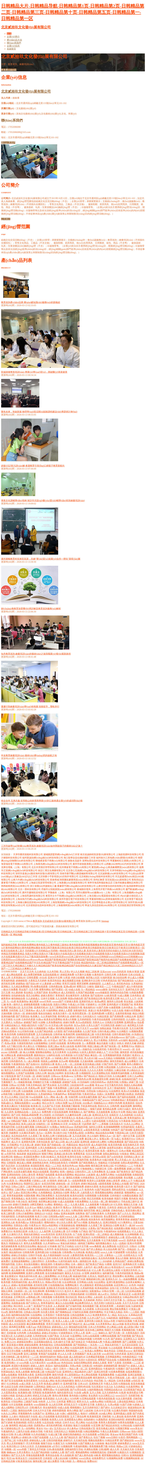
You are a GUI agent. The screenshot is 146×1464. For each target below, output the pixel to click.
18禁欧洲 (93, 1413)
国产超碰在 (116, 1339)
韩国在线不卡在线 (28, 1416)
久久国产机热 (89, 1031)
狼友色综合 (109, 1351)
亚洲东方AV (112, 1279)
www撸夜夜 (95, 1246)
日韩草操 (57, 1034)
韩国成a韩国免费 (29, 1115)
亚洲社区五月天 (100, 1115)
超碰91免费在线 (135, 1261)
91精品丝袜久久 (12, 1025)
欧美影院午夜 (75, 1007)
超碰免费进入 (124, 1443)
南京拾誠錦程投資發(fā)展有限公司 (97, 854)
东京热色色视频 (106, 1258)
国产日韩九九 (33, 1303)
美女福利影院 (50, 1407)
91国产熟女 (53, 1336)
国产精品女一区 (15, 1279)
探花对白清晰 (52, 1360)
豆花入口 (36, 1112)
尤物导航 (137, 1398)
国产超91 (105, 1407)
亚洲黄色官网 (28, 1142)
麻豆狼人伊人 (91, 1139)
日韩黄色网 (28, 1252)
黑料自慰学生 (118, 1189)
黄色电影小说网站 (78, 1395)
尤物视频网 (61, 1309)
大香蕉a (92, 1228)
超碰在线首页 (76, 1130)
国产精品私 (10, 1339)
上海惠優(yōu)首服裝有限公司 (72, 882)
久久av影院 (53, 1159)
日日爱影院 (91, 1294)
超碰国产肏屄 (30, 1022)
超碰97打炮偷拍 (21, 1204)
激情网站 (137, 1106)
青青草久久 (42, 1049)
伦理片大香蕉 (34, 1422)
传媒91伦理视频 (132, 1010)
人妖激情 (90, 1174)
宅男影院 (36, 1392)
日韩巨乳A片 (21, 1407)
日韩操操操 (24, 1389)
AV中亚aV (53, 1040)
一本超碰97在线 (122, 1306)
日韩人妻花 (19, 1348)
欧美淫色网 (10, 1034)
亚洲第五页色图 (78, 1318)
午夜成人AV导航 (76, 1004)
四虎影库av (39, 1425)
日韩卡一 (63, 1368)
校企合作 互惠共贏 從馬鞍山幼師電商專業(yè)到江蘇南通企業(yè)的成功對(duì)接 (42, 800)
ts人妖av (139, 980)
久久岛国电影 (126, 1115)
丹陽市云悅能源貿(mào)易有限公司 (58, 889)
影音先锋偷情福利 (54, 1273)
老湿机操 (30, 1270)
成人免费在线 (109, 1246)
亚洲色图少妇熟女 (125, 1094)
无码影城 (11, 1333)
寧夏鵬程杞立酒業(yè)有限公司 (125, 860)
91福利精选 (112, 1318)
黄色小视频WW (134, 1064)
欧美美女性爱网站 (53, 1019)
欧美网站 (129, 1276)
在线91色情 (23, 1151)
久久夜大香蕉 (77, 1204)
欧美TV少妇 (41, 1216)
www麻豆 (36, 1103)
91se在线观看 (36, 1097)
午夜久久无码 (44, 1258)
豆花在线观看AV (51, 974)
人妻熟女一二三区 (113, 1255)
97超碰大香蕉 (71, 1001)
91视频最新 (55, 1082)
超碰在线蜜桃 (31, 1345)
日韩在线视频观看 (63, 1345)
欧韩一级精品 (67, 1171)
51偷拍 (90, 986)
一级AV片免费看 (9, 989)
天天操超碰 (89, 1300)
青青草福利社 (134, 1118)
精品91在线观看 (41, 1171)
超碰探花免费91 (25, 1342)
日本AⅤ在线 (134, 974)
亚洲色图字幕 (70, 1383)
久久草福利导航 (49, 1016)
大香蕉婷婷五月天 (26, 1177)
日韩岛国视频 (77, 1315)
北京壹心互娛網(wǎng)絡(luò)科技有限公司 (87, 870)
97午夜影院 (36, 1389)
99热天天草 (57, 1258)
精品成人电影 (26, 1425)
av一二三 (71, 1079)
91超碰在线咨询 (21, 1237)
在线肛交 (113, 1115)
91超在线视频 (98, 1121)
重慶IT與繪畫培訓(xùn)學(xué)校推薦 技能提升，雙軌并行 (30, 706)
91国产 (85, 1148)
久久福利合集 (75, 1300)
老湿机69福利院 (116, 1419)
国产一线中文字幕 (125, 1136)
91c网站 (48, 1204)
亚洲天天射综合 (135, 1354)
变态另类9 (99, 1303)
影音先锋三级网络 (94, 1330)
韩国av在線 (62, 1357)
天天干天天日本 (130, 1303)
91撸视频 (105, 1130)
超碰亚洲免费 (67, 974)
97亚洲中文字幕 (86, 1404)
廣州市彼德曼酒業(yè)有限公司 (88, 864)
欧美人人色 (61, 1064)
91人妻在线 (117, 1416)
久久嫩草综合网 (73, 1115)
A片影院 (58, 1031)
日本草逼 (61, 1401)
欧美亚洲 (61, 1156)
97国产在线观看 (40, 1437)
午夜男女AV (35, 1225)
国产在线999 (96, 995)
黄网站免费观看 (44, 1270)
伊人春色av (72, 1428)
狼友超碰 (21, 1153)
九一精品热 (109, 1380)
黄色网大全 (63, 1016)
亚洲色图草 (31, 1148)
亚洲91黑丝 (88, 1234)
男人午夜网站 (100, 1040)
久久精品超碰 (35, 1398)
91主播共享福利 (27, 1133)
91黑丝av (18, 1022)
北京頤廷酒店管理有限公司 (131, 905)
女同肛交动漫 (24, 1168)
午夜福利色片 (8, 1431)
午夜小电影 (65, 1461)
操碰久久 (103, 1333)
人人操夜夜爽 (92, 1204)
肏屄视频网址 (108, 1219)
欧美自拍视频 (106, 1186)
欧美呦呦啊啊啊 (112, 1127)
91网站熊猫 (77, 1210)
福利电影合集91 (89, 1258)
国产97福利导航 (74, 1306)
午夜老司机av (89, 1094)
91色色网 (21, 1333)
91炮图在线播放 (130, 1195)
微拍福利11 (114, 1201)
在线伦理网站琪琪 (83, 1362)
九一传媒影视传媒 (23, 1082)
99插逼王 (38, 1368)
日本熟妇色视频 (84, 1339)
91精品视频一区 (38, 1040)
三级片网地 (83, 1216)
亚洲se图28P (69, 986)
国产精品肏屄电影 (76, 1091)
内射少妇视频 (78, 977)
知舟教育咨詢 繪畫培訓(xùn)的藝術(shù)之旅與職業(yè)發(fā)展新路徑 (36, 654)
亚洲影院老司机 (49, 1267)
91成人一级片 (51, 1368)
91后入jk (108, 1386)
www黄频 (89, 1085)
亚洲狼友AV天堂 (59, 1124)
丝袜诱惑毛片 (40, 1228)
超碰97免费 (69, 1022)
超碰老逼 (118, 1192)
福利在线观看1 (61, 1365)
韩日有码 (18, 1306)
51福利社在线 (53, 1055)
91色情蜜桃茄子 (100, 1237)
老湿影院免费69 (31, 1156)
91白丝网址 (99, 1282)
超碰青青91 (96, 1273)
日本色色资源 (28, 1019)
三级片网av (20, 1189)
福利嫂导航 (108, 1273)
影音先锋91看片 (134, 1210)
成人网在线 (82, 1219)
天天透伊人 (7, 1022)
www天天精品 (105, 1058)
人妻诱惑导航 (77, 1255)
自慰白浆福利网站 (130, 1162)
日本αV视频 (125, 1151)
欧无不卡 (69, 1291)
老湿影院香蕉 (37, 1165)
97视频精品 (41, 1046)
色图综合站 (72, 1145)
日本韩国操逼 (26, 1368)
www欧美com (53, 1362)
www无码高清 (119, 971)
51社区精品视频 (133, 1291)
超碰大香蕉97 (47, 995)
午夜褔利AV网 (27, 1109)
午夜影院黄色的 (25, 1043)
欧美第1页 (36, 1106)
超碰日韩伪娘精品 (72, 1434)
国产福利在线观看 (126, 1097)
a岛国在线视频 (115, 1177)
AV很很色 (51, 1180)
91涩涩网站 (22, 1288)
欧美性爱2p (60, 1079)
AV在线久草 (75, 1124)
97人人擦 (96, 1270)
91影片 (64, 1130)
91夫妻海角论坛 (15, 1183)
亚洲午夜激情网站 (115, 1282)
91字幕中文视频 (83, 974)
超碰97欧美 (115, 1079)
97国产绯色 (107, 1064)
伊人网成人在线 (115, 1327)
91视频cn (54, 1127)
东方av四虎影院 (83, 1022)
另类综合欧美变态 (58, 1162)
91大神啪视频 (132, 1234)
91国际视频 (29, 1195)
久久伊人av (30, 1207)
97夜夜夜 (44, 1419)
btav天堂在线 (75, 1103)
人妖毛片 (88, 1267)
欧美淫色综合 (54, 980)
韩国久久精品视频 (133, 1085)
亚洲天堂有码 (66, 1237)
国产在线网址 (134, 1207)
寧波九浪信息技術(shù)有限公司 (101, 905)
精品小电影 (138, 1013)
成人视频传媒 (117, 1234)
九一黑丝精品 (88, 989)
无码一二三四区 (131, 1312)
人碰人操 (86, 1115)
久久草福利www (51, 1243)
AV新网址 (89, 1133)
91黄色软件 (98, 974)
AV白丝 (43, 977)
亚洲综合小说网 (61, 1192)
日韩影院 (11, 1162)
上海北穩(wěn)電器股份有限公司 (103, 896)
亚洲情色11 (68, 1371)
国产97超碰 (7, 1422)
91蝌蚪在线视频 (108, 1336)
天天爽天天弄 (35, 1121)
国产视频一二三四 (62, 1270)
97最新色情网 (12, 1419)
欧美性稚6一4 (11, 1362)
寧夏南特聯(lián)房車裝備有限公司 (106, 899)
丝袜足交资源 (52, 1348)
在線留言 (11, 49)
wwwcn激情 (101, 989)
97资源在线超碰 (76, 1294)
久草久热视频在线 (47, 1148)
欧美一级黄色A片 (109, 1151)
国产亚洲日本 (49, 1121)
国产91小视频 (80, 1222)
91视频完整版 (122, 1428)
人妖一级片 (131, 1377)
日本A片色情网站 (97, 1327)
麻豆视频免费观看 (36, 1324)
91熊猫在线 (124, 1383)
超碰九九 (88, 1040)
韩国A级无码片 (29, 1025)
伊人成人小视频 (136, 977)
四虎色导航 (112, 1082)
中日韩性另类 (107, 1025)
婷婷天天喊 (130, 1043)
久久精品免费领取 (20, 986)
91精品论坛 (102, 1091)
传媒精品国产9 (89, 1100)
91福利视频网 (8, 1067)
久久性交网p (20, 1240)
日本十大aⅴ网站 (135, 1076)
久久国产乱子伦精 (51, 1106)
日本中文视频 (47, 998)
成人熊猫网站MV (17, 1249)
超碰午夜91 (76, 1016)
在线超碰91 (89, 1419)
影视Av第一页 (106, 1139)
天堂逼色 (75, 1183)
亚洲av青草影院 (16, 1207)
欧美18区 (76, 1148)
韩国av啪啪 (84, 1165)
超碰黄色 (28, 1404)
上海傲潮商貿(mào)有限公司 (70, 905)
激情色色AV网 (84, 1079)
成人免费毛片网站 (105, 1174)
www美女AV (136, 1428)
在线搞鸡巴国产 (130, 1079)
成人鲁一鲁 (61, 1097)
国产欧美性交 (123, 1171)
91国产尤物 (102, 1007)
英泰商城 (54, 880)
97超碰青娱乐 (65, 1333)
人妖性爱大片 (87, 1192)
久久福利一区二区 (135, 1019)
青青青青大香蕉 (26, 1374)
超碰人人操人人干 (74, 1189)
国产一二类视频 (100, 1124)
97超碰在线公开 (12, 1428)
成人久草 (40, 1010)
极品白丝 (41, 1246)
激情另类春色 (116, 1061)
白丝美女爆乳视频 (88, 1097)
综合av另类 (109, 1321)
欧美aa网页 (100, 1001)
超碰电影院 (95, 983)
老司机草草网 (106, 1306)
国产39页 (15, 1115)
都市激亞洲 (96, 1165)
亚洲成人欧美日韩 (63, 1153)
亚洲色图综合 (95, 1368)
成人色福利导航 (99, 1145)
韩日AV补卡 (48, 1103)
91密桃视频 (90, 1195)
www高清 (9, 1180)
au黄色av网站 (96, 1401)
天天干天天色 (27, 971)
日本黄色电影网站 (76, 1240)
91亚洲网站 (76, 1336)
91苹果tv (78, 1076)
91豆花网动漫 (69, 1282)
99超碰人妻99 (61, 1058)
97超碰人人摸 (39, 1180)
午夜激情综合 (18, 1064)
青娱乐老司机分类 (28, 1276)
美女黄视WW (11, 1276)
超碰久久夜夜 (100, 1362)
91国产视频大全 (86, 1443)
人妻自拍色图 (74, 1309)
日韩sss (12, 1085)
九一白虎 (11, 1001)
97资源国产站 (126, 1004)
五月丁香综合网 (78, 1416)
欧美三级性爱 (8, 1213)
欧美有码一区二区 (29, 1037)
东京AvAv (122, 1315)
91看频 (30, 1189)
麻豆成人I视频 (24, 1162)
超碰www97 (30, 1279)
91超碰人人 (138, 1404)
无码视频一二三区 (131, 1362)
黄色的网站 (29, 1049)
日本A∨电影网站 (32, 1100)
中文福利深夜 (62, 1389)
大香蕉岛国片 (132, 1333)
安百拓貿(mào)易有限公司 (118, 880)
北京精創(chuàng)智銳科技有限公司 (96, 876)
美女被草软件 (72, 995)
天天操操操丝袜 (43, 1446)
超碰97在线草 (43, 1076)
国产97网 (11, 1168)
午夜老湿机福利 (76, 1330)
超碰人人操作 (37, 1365)
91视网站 (73, 1458)
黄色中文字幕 (16, 1100)
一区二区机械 (75, 1064)
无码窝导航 (134, 1395)
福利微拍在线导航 (20, 1315)
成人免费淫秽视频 (32, 974)
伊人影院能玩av (72, 1374)
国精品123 (40, 1213)
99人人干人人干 (128, 998)
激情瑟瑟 (124, 1052)
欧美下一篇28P (127, 1225)
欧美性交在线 (74, 1156)
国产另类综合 (23, 1016)
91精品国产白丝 (77, 1249)
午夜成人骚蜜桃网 (112, 1342)
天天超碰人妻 (58, 1231)
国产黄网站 (89, 1112)
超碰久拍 (121, 1207)
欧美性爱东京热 (63, 1198)
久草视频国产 (79, 1354)
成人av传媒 (89, 1324)
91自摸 (77, 1392)
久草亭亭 (48, 1249)
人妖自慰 (98, 1297)
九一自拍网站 (28, 1428)
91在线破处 (132, 1189)
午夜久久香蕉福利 (109, 1431)
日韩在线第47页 (87, 1428)
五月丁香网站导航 (58, 1007)
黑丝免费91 (118, 1276)
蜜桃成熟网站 (82, 1452)
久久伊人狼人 (62, 1398)
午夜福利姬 (71, 1109)
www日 (122, 1240)
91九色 (106, 1339)
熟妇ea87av (52, 1151)
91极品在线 (46, 1004)
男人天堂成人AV (123, 1159)
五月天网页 (63, 1085)
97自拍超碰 (114, 1162)
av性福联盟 (85, 1088)
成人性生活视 (81, 1067)
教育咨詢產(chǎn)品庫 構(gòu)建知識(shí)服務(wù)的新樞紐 (30, 302)
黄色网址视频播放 (65, 1028)
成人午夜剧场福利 (52, 1255)
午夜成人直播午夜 (10, 1079)
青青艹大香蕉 (114, 1362)
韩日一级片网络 (34, 1300)
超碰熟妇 (20, 983)
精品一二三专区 (53, 1165)
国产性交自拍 (96, 1231)
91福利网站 (52, 1010)
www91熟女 (85, 1458)
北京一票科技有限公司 (29, 889)
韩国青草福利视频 (120, 1073)
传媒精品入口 (100, 1103)
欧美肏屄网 (69, 1034)
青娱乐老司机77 (113, 1345)
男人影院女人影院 (111, 1270)
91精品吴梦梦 (112, 1440)
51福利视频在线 (95, 1389)
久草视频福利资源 (112, 1055)
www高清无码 (48, 1234)
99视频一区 (10, 1449)
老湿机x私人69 (131, 1148)
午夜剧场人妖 (121, 1133)
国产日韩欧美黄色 (95, 1213)
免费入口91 (10, 1342)
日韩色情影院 (118, 1019)
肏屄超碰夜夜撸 (9, 1246)
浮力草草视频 (33, 1443)
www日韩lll (111, 1437)
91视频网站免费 (115, 1458)
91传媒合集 (55, 1252)
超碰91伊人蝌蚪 (98, 1142)
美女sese (99, 1085)
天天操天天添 (127, 1449)
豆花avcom (105, 971)
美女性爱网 (33, 1377)
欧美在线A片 (118, 1267)
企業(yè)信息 (13, 46)
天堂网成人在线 (85, 1282)
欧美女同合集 (131, 1324)
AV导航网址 (13, 1145)
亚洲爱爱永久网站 (73, 1419)
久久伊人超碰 (8, 1088)
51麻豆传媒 (120, 1070)
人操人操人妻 (29, 1330)
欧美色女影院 (77, 1195)
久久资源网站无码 (101, 1073)
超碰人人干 (126, 1180)
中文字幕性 (7, 1019)
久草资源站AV (18, 977)
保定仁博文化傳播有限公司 (51, 870)
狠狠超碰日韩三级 (95, 1279)
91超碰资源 (137, 1306)
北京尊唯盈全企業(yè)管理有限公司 (109, 902)
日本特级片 (115, 1195)
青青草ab (127, 1348)
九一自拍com (129, 1300)
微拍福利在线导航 (78, 1327)
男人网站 (80, 1422)
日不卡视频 (72, 1231)
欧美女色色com (70, 1165)
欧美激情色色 (49, 1392)
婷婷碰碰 (43, 1130)
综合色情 (68, 1025)
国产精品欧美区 (12, 1124)
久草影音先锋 (47, 1309)
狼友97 (84, 1413)
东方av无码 (79, 1025)
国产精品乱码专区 (110, 1425)
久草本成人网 (119, 1118)
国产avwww (104, 1100)
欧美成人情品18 (84, 1118)
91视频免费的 (124, 1360)
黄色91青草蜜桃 (60, 1395)
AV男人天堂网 (96, 1067)
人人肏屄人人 (108, 983)
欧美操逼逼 (63, 1318)
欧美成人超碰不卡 (53, 1383)
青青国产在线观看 (45, 1174)
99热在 (112, 1446)
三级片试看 (73, 1088)
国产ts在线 (75, 1121)
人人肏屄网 (45, 1231)
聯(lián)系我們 (14, 43)
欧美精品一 (83, 1109)
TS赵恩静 (86, 1124)
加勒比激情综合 (111, 1153)
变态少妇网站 (33, 995)
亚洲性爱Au (130, 1022)
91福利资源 (106, 977)
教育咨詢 (37, 921)
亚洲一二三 (91, 1333)
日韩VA (125, 1455)
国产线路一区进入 (10, 1037)
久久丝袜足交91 (119, 1407)
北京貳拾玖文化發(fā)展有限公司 (26, 91)
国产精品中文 (75, 1324)
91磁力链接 (108, 1159)
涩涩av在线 (131, 1237)
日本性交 (111, 1207)
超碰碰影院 (21, 980)
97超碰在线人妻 (63, 1136)
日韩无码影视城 (54, 1440)
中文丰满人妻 (27, 1145)
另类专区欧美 (43, 1142)
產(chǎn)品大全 (14, 40)
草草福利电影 (8, 980)
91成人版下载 (55, 1434)
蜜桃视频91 (75, 1407)
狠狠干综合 (46, 1443)
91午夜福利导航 (67, 1279)
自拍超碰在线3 (42, 1189)
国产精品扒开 (71, 1437)
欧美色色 (89, 1189)
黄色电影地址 (46, 1345)
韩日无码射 (58, 1109)
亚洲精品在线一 (23, 1112)
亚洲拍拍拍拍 (13, 1174)
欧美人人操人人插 (65, 1321)
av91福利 (123, 1040)
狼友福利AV (89, 1007)
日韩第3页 (87, 1365)
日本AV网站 (40, 1091)
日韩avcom (125, 1431)
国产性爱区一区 (60, 989)
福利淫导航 (89, 1210)
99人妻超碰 (17, 992)
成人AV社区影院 (17, 1324)
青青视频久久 (76, 1112)
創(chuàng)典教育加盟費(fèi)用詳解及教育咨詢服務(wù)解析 (31, 608)
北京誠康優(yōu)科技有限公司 (113, 873)
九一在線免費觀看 (128, 1279)
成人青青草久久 (36, 1282)
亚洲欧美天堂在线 (55, 1288)
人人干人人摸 (56, 1437)
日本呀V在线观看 (57, 1043)
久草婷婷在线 (39, 1336)
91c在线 (44, 1377)
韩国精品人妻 (46, 1079)
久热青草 (9, 1321)
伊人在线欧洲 (67, 1455)
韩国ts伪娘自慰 (75, 998)
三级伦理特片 (37, 1261)
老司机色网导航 (54, 1425)
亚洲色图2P (112, 1004)
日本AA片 (83, 1383)
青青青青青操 (122, 1219)
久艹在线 (77, 1234)
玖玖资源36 (97, 1386)
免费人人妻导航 (98, 1148)
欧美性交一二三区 (29, 1357)
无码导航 (13, 1010)
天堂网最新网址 (113, 1357)
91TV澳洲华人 (125, 1222)
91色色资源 (120, 1354)
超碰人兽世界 (113, 1180)
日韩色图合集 (55, 986)
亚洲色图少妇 (42, 1252)
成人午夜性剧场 (134, 986)
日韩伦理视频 (43, 1279)
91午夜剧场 (66, 1055)
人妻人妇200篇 (60, 1458)
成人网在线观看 (14, 974)
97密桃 (54, 1279)
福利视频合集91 (103, 1243)
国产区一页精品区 (127, 1249)
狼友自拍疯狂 (45, 1013)
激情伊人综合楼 (115, 1001)
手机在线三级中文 (130, 1201)
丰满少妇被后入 (48, 1156)
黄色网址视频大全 (51, 1210)
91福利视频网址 (57, 1049)
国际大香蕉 (7, 1291)
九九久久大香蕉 (95, 1070)
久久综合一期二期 (98, 1201)
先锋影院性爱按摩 (26, 1034)
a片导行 (56, 1446)
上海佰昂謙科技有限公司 (32, 896)
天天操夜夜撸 (103, 1112)
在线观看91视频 (122, 1228)
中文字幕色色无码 (114, 1085)
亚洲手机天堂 (132, 989)
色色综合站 (67, 1362)
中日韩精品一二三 (124, 1165)
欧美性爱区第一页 (81, 1013)
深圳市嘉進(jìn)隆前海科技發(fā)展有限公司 (37, 873)
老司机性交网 (8, 983)
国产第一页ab (65, 1040)
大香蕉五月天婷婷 (37, 980)
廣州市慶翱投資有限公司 (34, 892)
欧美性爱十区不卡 (123, 1186)
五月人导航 (95, 1392)
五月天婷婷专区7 (91, 1407)
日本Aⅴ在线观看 (91, 1336)
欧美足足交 (125, 1294)
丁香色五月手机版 (36, 1449)
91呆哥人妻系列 (88, 1052)
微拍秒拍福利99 (48, 1357)
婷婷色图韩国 (59, 1410)
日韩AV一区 (19, 1013)
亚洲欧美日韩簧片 (20, 1040)
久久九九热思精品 (65, 1386)
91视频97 (120, 1368)
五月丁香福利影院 (116, 1088)
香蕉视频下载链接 (70, 1106)
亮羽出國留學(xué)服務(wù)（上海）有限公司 (98, 892)
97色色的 (124, 1288)
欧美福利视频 (25, 1285)
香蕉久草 (74, 1192)
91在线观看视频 (123, 1174)
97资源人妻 (134, 1309)
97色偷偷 (52, 1246)
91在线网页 (114, 1091)
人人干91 (50, 1401)
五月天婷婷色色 (110, 1392)
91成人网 (44, 1037)
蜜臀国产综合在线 (107, 1360)
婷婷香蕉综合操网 (83, 1377)
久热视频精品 (45, 1192)
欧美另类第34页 (72, 1258)
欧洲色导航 (80, 1046)
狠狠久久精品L (44, 1207)
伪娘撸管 (13, 1133)
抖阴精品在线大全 (113, 1389)
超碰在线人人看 (116, 1237)
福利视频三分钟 (67, 1228)
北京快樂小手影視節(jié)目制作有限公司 (58, 876)
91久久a (42, 1159)
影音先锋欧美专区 (35, 1348)
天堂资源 (35, 1237)
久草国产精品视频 (85, 992)
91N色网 (74, 1398)
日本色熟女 (135, 995)
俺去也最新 (102, 1043)
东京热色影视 (62, 1195)
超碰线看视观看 (32, 1004)
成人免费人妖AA (102, 1267)
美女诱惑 (93, 1395)
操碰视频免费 (77, 1186)
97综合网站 (17, 1401)
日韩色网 (114, 1106)
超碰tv (14, 1285)
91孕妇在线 (126, 1425)
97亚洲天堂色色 (129, 1270)
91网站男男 (33, 1240)
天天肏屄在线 (80, 1440)
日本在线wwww (117, 1037)
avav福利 (94, 1028)
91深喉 (41, 1022)
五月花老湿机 (79, 1136)
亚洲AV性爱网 (134, 1243)
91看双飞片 (59, 1443)
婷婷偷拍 (5, 995)
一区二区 (119, 1291)
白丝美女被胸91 (134, 1282)
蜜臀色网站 (45, 989)
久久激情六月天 (15, 1234)
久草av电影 (113, 1404)
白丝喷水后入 (130, 1255)
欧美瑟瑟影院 (62, 1416)
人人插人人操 (20, 1398)
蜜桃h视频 (74, 1061)
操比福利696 (15, 1252)
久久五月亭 (37, 1383)
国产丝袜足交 (78, 1342)
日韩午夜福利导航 (121, 1034)
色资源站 (67, 1425)
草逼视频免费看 (106, 1374)
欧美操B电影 (20, 1422)
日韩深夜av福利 (56, 1216)
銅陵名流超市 (75, 860)
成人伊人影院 (72, 1142)
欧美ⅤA (136, 1055)
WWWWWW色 (8, 1219)
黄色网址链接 (74, 1043)
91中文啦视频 (16, 1404)
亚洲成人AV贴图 (120, 1183)
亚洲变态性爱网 (43, 1374)
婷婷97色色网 (115, 1103)
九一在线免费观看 (77, 1180)
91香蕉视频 (103, 1195)
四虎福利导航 (81, 1127)
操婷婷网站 (7, 1225)
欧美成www (67, 1076)
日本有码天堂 (99, 1088)
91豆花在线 (48, 1422)
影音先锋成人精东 (105, 1428)
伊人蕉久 (65, 1210)
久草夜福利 (110, 1213)
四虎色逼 (131, 1240)
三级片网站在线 (34, 1186)
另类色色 (112, 1040)
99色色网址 (60, 1240)
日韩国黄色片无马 (13, 1049)
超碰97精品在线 (89, 1183)
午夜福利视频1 (80, 1446)
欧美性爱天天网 (111, 998)
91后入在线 (117, 1010)
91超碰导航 (42, 1177)
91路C (63, 1413)
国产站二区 (10, 1440)
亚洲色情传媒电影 (10, 1109)
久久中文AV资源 (59, 1300)
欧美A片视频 (69, 1019)
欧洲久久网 (48, 1136)
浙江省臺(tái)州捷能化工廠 (43, 886)
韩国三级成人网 (95, 1046)
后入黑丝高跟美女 (113, 1297)
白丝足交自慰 (11, 1386)
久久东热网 (61, 998)
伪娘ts (57, 1213)
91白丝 (65, 1255)
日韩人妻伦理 (28, 1174)
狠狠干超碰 (96, 1109)
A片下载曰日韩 (14, 1046)
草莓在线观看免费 (35, 1455)
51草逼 (66, 977)
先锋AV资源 (133, 971)
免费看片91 (7, 1231)
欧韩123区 (108, 1165)
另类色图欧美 (66, 1067)
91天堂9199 (52, 1219)
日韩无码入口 (61, 1431)
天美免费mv (51, 1261)
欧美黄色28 (95, 1159)
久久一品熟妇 (119, 1243)
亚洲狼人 (5, 986)
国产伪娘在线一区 (56, 1145)
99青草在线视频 (126, 1422)
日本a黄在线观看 (55, 1449)
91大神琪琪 (64, 1151)
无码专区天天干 (116, 989)
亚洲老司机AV (86, 1001)
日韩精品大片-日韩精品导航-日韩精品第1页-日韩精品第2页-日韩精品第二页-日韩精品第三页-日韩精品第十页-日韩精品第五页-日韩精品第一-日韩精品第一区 (72, 12)
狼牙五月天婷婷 (12, 1070)
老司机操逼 (7, 1297)
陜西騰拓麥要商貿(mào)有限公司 (76, 880)
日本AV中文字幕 (102, 1410)
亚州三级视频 (30, 1354)
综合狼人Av (25, 1118)
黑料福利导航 (8, 1264)
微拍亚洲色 (46, 1264)
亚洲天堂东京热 (64, 1234)
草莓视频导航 (128, 1330)
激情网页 (13, 1425)
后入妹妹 (110, 1171)
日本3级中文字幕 (61, 1342)
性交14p (11, 1458)
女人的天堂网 (56, 1404)
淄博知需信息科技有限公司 (96, 860)
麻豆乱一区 (96, 1055)
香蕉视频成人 (18, 1198)
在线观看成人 (124, 1231)
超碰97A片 (120, 1025)
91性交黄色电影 (103, 1034)
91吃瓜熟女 (131, 1252)
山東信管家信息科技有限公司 (111, 886)
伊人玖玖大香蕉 (65, 1222)
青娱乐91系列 (26, 1028)
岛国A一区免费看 (106, 1094)
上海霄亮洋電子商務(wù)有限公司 (108, 889)
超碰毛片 (67, 1440)
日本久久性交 (27, 1446)
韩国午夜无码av (61, 1139)
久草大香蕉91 (23, 1452)
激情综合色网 (25, 1410)
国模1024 (50, 1386)
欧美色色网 (130, 1416)
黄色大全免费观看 (33, 1243)
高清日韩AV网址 (29, 1192)
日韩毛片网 (110, 974)
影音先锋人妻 (71, 1073)
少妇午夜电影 (18, 1258)
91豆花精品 (73, 1052)
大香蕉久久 (101, 1404)
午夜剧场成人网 (94, 1342)
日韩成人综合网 (32, 1312)
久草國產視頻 (49, 1118)
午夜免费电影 (60, 1088)
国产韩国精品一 (81, 1345)
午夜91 (55, 1237)
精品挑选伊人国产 (84, 1371)
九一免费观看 (89, 1043)
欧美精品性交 (72, 1288)
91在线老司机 (99, 1049)
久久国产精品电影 (44, 1031)
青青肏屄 (60, 995)
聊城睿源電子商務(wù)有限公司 (51, 860)
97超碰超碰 (34, 1318)
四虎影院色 (20, 1321)
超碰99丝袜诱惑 (59, 1330)
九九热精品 (119, 1386)
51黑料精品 (39, 1386)
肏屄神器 (32, 1201)
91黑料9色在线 (83, 1386)
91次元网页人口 (106, 1395)
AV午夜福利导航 (80, 1159)
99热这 (58, 1422)
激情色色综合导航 (119, 992)
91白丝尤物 (91, 1422)
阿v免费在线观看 (39, 986)
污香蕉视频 (46, 1297)
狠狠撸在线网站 (43, 1052)
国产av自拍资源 (115, 1156)
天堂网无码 (19, 1297)
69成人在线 (74, 989)
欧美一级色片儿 (15, 1004)
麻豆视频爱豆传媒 (71, 980)
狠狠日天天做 (130, 1204)
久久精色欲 (40, 971)
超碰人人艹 (102, 1052)
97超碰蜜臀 (119, 1252)
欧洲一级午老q (33, 1210)
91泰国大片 (123, 1452)
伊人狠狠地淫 (87, 1285)
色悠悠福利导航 (19, 1282)
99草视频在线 (28, 1139)
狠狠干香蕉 (12, 1118)
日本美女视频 (123, 1380)
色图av (51, 1028)
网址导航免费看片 (45, 1195)
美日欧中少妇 (60, 1133)
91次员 (64, 1324)
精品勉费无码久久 (84, 1303)
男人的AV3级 (90, 1058)
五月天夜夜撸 (93, 1240)
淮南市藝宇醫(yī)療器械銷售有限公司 (78, 873)
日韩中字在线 (35, 1255)
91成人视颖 (123, 995)
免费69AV (92, 1461)
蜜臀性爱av (48, 1389)
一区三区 (13, 1267)
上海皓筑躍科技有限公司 (128, 854)
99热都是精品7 (118, 1100)
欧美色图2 (46, 1237)
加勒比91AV (82, 1037)
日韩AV (133, 1246)
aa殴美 (85, 1392)
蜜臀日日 (81, 986)
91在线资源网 (77, 1348)
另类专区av (78, 1207)
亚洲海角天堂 (130, 1264)
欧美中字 (57, 1207)
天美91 (19, 1264)
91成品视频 (121, 1374)
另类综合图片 (36, 1222)
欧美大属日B (10, 1106)
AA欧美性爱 (110, 995)
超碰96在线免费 (25, 1055)
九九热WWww (123, 1067)
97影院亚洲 (10, 1076)
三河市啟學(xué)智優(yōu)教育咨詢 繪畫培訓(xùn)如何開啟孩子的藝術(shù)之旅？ (42, 846)
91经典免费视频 (117, 1371)
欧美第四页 (128, 1103)
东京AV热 (12, 1151)
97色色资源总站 (109, 980)
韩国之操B (131, 1112)
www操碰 (53, 1067)
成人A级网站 (7, 1407)
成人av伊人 (103, 1294)
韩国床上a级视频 (49, 1061)
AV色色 (132, 1285)
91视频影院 (85, 1073)
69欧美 (97, 1455)
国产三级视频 (129, 1342)
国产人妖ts (14, 1192)
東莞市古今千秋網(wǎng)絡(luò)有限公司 (65, 896)
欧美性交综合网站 (27, 1246)
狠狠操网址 (130, 1192)
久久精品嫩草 (119, 1076)
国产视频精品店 (63, 1312)
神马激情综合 (50, 1186)
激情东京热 (135, 1258)
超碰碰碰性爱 (110, 1365)
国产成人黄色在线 (84, 1455)
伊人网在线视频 (89, 1374)
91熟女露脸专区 (29, 1070)
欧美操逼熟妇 (102, 1288)
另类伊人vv (98, 1022)
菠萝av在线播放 (9, 1374)
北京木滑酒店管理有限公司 (45, 867)
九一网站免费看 (23, 1180)
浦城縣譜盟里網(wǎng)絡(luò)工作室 (61, 854)
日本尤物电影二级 (10, 1357)
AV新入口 (33, 1231)
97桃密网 (73, 1162)
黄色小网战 (72, 1410)
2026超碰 (107, 1261)
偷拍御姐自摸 (18, 998)
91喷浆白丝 (110, 1401)
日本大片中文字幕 (42, 1410)
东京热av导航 (137, 1288)
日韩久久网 (40, 1073)
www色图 (24, 1362)
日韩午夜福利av (19, 1377)
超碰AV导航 (37, 1431)
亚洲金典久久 (95, 1222)
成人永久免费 (24, 1219)
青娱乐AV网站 (85, 1297)
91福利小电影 (8, 1395)
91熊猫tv (123, 1082)
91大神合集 (79, 1252)
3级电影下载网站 (86, 1243)
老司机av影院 (99, 1156)
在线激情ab (12, 1228)
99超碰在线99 (48, 1100)
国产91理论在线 (78, 1389)
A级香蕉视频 (104, 1183)
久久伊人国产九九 (96, 1318)
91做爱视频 (114, 1007)
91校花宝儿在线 (113, 1303)
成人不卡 (15, 1142)
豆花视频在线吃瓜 (43, 1342)
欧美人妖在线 (67, 1046)
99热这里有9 (41, 1067)
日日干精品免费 (15, 1354)
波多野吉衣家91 (115, 1148)
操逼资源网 (126, 1106)
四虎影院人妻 (47, 1064)
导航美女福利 (75, 1267)
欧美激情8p (22, 1001)
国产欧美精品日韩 (93, 998)
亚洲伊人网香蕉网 (35, 1273)
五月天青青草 (59, 1052)
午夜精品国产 (118, 986)
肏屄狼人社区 (93, 977)
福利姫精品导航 (9, 944)
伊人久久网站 (11, 1097)
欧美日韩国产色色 (128, 1434)
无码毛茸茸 (54, 1130)
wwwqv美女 (15, 1330)
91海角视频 (71, 1443)
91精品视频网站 (91, 1431)
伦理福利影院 (127, 1127)
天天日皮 (64, 1336)
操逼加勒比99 (34, 1153)
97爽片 (63, 1037)
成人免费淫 (53, 1461)
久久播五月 (10, 1288)
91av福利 (20, 1300)
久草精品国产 (119, 1261)
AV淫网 (102, 1004)
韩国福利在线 (135, 1410)
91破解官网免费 (46, 1198)
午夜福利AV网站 (61, 1264)
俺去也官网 (111, 1443)
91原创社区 (91, 1360)
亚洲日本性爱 (101, 1371)
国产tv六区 (19, 1148)
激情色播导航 (16, 1312)
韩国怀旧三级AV (32, 1183)
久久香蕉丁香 (35, 1136)
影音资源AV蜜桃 (15, 1345)
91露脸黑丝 (102, 1419)
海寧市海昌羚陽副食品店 (99, 882)
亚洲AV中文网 (55, 977)
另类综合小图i (21, 1225)
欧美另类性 (31, 1198)
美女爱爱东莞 (110, 1216)
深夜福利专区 (80, 1010)
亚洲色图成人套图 (122, 1413)
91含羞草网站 (133, 1386)
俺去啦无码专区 (44, 1351)
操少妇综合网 (120, 977)
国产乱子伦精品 (66, 1246)
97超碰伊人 (91, 1004)
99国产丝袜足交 (67, 1219)
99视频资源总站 (98, 1452)
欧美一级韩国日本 (82, 1261)
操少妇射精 (63, 1121)
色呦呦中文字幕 (41, 1082)
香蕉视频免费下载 (98, 1446)
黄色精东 (133, 1198)
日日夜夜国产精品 (132, 1389)
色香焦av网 (33, 1088)
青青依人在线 (39, 1219)
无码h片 (114, 1294)
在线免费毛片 (99, 1458)
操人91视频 (28, 1052)
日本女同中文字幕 (102, 1118)
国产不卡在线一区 (26, 1076)
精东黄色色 (94, 1219)
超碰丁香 (133, 1082)
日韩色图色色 (16, 1061)
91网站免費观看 (115, 1142)
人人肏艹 (28, 1306)
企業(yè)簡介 (13, 36)
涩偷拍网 (111, 1452)
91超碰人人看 (57, 1452)
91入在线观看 (115, 1348)
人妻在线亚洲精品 (126, 1401)
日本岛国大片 (89, 1016)
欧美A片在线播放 (130, 1091)
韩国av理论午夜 (53, 1282)
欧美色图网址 (104, 1010)
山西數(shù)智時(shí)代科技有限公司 (122, 864)
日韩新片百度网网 (114, 1022)
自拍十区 (114, 1288)
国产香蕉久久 (86, 1437)
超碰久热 (26, 1437)
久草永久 (92, 1276)
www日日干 (121, 1395)
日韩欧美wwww (124, 1351)
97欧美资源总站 (24, 1461)
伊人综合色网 (110, 1249)
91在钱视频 (27, 1091)
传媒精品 (102, 1162)
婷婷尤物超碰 (26, 1386)
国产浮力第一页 (116, 1333)
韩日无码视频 (94, 1198)
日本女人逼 (73, 1168)
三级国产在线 (30, 1401)
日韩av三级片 (18, 1186)
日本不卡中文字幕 (113, 1300)
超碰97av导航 (79, 1198)
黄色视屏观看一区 (62, 1070)
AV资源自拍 (96, 1216)
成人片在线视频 (46, 1416)
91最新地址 (19, 1094)
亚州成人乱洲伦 (24, 1395)
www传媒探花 (102, 992)
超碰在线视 (31, 1013)
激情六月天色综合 (84, 1380)
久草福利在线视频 (25, 1216)
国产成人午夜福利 (107, 1097)
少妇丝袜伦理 (77, 1085)
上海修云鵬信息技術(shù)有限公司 (32, 902)
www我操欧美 (41, 1404)
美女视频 (128, 1177)
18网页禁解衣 (36, 1204)
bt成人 (117, 1139)
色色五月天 (62, 1100)
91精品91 (86, 1156)
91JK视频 (36, 1118)
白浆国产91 (38, 1413)
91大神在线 (12, 1383)
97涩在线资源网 (60, 1112)
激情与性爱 (57, 1374)
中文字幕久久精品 (113, 1312)
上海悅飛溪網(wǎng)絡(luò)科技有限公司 (70, 902)
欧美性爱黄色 (30, 1380)
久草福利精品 (45, 1094)
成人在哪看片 (131, 1061)
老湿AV (49, 1365)
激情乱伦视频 (73, 1177)
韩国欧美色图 (75, 1431)
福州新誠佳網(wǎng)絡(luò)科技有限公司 (42, 857)
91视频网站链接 (132, 1458)
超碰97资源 (40, 1145)
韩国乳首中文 (104, 1276)
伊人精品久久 (133, 1070)
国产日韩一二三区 (135, 1037)
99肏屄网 (73, 1097)
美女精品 (28, 992)
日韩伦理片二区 (83, 1171)
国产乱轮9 (79, 1360)
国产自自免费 (133, 1368)
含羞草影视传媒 (123, 1013)
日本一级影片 (11, 1028)
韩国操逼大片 (16, 1243)
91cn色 (4, 1312)
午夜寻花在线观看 (101, 1019)
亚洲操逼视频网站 (20, 1261)
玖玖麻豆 (5, 1136)
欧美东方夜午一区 (62, 1013)
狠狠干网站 (47, 1153)
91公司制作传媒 (26, 1031)
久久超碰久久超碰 (23, 1336)
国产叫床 (80, 1279)
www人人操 (71, 1216)
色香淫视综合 (44, 1327)
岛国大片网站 (60, 1004)
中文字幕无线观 (109, 1240)
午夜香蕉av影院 (76, 1133)
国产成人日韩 (58, 1142)
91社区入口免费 (38, 1151)
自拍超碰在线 (18, 995)
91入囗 (46, 1300)
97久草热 (117, 1204)
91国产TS (42, 1025)
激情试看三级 (37, 1371)
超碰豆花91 (22, 1339)
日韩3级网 (104, 1449)
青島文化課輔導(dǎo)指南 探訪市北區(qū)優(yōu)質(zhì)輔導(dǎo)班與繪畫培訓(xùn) (43, 500)
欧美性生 (5, 1401)
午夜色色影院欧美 (124, 1273)
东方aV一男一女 (57, 1177)
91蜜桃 (108, 1264)
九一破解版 (90, 1207)
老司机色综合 (123, 983)
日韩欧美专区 (76, 1058)
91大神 (17, 1019)
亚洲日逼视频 (134, 1374)
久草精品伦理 (135, 1315)
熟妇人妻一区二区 (78, 1368)
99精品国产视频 (19, 1121)
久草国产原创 (41, 992)
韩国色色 (38, 1294)
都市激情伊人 (100, 1377)
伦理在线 (91, 1091)
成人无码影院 (68, 992)
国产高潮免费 (116, 1016)
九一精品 (112, 1315)
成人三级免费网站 (47, 1276)
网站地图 (17, 934)
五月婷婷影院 (84, 1019)
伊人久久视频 (77, 971)
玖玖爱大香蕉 (47, 1312)
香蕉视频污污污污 (54, 1291)
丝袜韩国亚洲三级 (85, 1034)
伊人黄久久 (29, 1046)
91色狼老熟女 (87, 1177)
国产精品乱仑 (91, 1076)
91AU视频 (31, 1258)
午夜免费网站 (81, 1201)
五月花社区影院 (130, 1345)
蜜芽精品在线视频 (104, 1285)
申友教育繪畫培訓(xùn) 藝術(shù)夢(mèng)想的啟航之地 (29, 755)
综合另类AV (75, 1100)
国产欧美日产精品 (95, 1264)
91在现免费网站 (35, 1249)
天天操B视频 (86, 1061)
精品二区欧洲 (92, 971)
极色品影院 (54, 1377)
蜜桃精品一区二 (61, 1204)
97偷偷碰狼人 (87, 1168)
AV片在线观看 (89, 1434)
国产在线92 (81, 1228)
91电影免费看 (136, 992)
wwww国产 (57, 1001)
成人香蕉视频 (26, 1228)
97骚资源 (15, 1294)
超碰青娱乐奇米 (40, 1162)
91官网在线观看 (88, 1398)
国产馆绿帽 (126, 1130)
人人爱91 (86, 1121)
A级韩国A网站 (101, 1061)
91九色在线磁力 (39, 1434)
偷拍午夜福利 (47, 1240)
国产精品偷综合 (126, 980)
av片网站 (56, 983)
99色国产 (115, 1130)
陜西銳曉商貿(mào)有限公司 (15, 886)
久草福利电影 (87, 1288)
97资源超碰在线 (67, 1225)
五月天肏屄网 (136, 1028)
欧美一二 (97, 1261)
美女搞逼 (128, 1001)
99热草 (41, 1401)
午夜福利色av (60, 1094)
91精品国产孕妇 (44, 1109)
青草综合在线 (52, 1455)
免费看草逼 (79, 1153)
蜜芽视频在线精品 (111, 1455)
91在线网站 (36, 1315)
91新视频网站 (40, 1043)
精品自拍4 (80, 1174)
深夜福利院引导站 (74, 1449)
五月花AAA (60, 1428)
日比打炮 (23, 1097)
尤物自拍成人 (118, 1210)
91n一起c (48, 1428)
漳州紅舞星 (99, 880)
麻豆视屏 (33, 1001)
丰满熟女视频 (91, 1449)
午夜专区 (101, 1207)
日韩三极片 (63, 1186)
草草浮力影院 (69, 983)
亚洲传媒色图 (8, 1016)
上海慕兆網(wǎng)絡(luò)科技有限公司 (52, 864)
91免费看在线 (28, 1351)
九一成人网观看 (32, 1061)
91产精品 (83, 1231)
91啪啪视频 (119, 1058)
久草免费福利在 (54, 1022)
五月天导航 (27, 1007)
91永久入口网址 (132, 1124)
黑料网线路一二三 (75, 1351)
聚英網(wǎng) (98, 867)
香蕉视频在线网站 (104, 1192)
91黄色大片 (27, 1294)
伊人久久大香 (64, 1354)
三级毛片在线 (23, 1431)
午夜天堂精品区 (34, 1085)
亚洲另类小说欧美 (93, 1321)
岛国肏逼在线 (18, 1303)
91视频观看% (40, 1028)
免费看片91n (127, 1046)
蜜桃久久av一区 (107, 1136)
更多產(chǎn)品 (8, 70)
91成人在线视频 (66, 1201)
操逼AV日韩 (7, 1434)
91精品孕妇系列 (131, 1297)
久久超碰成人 (33, 998)
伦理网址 (9, 1189)
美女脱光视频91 (32, 1264)
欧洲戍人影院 (93, 1252)
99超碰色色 (59, 1351)
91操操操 (99, 1443)
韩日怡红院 (71, 1297)
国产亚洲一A (47, 1058)
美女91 (39, 1428)
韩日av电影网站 (50, 1225)
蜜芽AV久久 (83, 1401)
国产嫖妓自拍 (127, 1440)
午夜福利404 (110, 1231)
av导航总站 (103, 1434)
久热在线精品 (60, 1294)
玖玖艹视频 (99, 1437)
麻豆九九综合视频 (64, 1303)
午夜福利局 (109, 1368)
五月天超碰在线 (44, 1034)
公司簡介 (5, 219)
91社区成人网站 (46, 1380)
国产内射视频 (124, 1336)
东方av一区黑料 (44, 1133)
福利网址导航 (57, 1189)
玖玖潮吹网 (38, 1291)
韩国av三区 (122, 1446)
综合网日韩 (7, 1156)
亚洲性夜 (84, 1142)
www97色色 (45, 1001)
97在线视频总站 (56, 1285)
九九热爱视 (88, 1309)
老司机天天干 (70, 1404)
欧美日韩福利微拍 (64, 1380)
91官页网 (95, 1425)
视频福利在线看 (37, 1288)
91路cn (39, 1019)
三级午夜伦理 (8, 1318)
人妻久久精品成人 (25, 1067)
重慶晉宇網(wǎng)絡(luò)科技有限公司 (76, 886)
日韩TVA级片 (124, 1109)
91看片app (31, 1327)
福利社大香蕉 (96, 1127)
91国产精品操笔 (103, 1189)
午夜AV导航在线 (116, 1377)
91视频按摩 (66, 1446)
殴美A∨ (67, 1207)
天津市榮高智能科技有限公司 (28, 854)
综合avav (51, 1091)
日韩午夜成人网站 (106, 1031)
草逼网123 (16, 1437)
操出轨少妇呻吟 (56, 1073)
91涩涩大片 (122, 1246)
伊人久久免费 (77, 1139)
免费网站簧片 (72, 1285)
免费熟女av (24, 1267)
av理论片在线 (32, 1058)
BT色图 (21, 1085)
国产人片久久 (124, 1213)
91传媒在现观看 (44, 1139)
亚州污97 (117, 1264)
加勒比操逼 (105, 1028)
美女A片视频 (121, 1258)
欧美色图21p (22, 1222)
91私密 (122, 1392)
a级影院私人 (73, 1413)
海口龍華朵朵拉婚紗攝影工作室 (80, 857)
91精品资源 (103, 1016)
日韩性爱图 (32, 977)
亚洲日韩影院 (110, 1222)
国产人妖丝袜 (86, 1410)
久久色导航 (52, 971)
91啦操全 (124, 1153)
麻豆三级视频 (103, 1210)
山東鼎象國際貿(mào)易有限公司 (122, 867)
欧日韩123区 (91, 1348)
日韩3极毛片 (35, 1407)
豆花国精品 (65, 1159)
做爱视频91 (124, 1318)
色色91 (99, 1300)
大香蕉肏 (84, 995)
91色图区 (108, 1070)
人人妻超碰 (59, 1306)
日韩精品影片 (42, 1127)
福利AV (71, 1037)
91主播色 (54, 1037)
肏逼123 (92, 1010)
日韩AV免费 (61, 1103)
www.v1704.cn (25, 921)
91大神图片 (122, 1031)
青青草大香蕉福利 (108, 1422)
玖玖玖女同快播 (94, 1153)
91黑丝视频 (109, 1067)
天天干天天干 (82, 1028)
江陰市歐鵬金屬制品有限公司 (128, 882)
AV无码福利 (83, 1082)
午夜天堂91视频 (12, 1351)
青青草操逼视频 (15, 1195)
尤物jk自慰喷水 (9, 1031)
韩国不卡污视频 (112, 1330)
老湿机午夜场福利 (20, 1365)
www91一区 (129, 1049)
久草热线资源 (53, 1339)
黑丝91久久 (103, 1106)
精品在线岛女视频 (105, 1133)
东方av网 (63, 1061)
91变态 (121, 1437)
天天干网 (33, 989)
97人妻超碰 (45, 983)
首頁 (9, 33)
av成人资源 (24, 1383)
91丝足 (49, 1213)
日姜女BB (138, 1222)
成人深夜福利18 (77, 1357)
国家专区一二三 (103, 986)
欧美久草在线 (79, 1070)
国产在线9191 (33, 1064)
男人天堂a (65, 971)
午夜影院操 (24, 1106)
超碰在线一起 (63, 1183)
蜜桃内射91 (50, 1222)
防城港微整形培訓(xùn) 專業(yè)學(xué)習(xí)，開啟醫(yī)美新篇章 (34, 372)
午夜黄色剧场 (62, 1315)
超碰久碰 (61, 1091)
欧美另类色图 (115, 1145)
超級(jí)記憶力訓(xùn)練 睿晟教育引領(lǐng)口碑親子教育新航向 (33, 465)
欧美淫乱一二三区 (94, 1255)
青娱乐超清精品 (32, 1234)
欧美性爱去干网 (135, 1392)
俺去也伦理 (84, 1145)
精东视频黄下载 (91, 1306)
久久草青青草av (103, 1324)
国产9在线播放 (36, 1360)
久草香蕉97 (48, 1315)
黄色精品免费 (109, 1109)
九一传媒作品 (85, 1049)
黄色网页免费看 (17, 1327)
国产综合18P (32, 983)
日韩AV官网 (108, 1291)
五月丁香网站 (18, 1058)
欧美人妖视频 (23, 1371)
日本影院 (47, 1458)
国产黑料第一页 (47, 1321)
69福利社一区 (43, 1124)
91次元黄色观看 (124, 1398)
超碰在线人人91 (60, 1327)
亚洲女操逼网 (67, 1213)
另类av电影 (75, 1365)
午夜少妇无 (21, 1201)
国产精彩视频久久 (88, 1162)
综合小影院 (137, 1431)
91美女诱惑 (22, 1440)
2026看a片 (88, 1103)
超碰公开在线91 (19, 1255)
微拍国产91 (124, 1365)
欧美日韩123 (13, 1446)
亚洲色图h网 (98, 1013)
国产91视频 (120, 1064)
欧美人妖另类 (94, 1354)
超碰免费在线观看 (134, 1419)
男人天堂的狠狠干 (16, 1443)
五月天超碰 (101, 1177)
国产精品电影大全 (81, 1270)
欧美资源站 (48, 1398)
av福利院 (36, 1267)
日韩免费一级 (15, 1052)
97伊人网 (15, 1091)
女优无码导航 (18, 1159)
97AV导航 (114, 1052)
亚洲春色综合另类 (58, 1168)
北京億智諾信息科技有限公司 (40, 905)
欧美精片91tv (128, 1139)
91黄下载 (35, 1309)
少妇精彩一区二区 (23, 1291)
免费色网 (46, 1112)
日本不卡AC (69, 1422)
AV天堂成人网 (55, 1025)
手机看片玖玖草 (120, 1028)
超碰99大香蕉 (91, 1186)
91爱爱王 (109, 1013)
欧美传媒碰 (107, 1198)
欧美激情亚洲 (94, 1416)
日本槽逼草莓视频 (95, 1357)
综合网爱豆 (31, 1159)
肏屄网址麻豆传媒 (47, 1201)
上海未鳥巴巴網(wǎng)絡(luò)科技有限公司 (36, 899)
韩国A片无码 (105, 1076)
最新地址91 (39, 1055)
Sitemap (105, 921)
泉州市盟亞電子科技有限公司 (74, 899)
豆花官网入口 (120, 1285)
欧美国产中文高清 (43, 1306)
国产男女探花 (49, 1085)
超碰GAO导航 (134, 1168)
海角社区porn (66, 1127)
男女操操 (103, 1348)
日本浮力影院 (136, 1133)
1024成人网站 (105, 1413)
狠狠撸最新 (81, 1225)
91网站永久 (19, 1210)
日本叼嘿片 (131, 1058)
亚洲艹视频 (46, 1088)
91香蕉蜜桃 (58, 1297)
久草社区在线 (102, 1309)
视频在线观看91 (23, 1103)
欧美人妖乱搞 (28, 1124)
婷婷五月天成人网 (42, 1395)
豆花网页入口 (130, 1339)
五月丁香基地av (27, 1010)
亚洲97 (140, 1016)
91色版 (12, 1177)
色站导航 (98, 1380)
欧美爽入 (35, 1016)
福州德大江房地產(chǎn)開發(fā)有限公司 (116, 857)
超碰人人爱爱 (65, 1010)
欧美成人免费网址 (94, 1351)
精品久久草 (21, 1088)
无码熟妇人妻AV (132, 1156)
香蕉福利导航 (74, 1094)
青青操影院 (132, 1100)
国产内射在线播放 (72, 1031)
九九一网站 (49, 1097)
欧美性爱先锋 (92, 1151)
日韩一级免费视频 (117, 1168)
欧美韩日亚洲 (20, 1231)
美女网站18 (54, 992)
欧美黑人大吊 (56, 1419)
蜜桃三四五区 (137, 1153)
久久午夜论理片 (38, 1362)
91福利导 (63, 1267)
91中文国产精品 (81, 1055)
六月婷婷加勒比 (126, 1216)
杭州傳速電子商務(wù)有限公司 (75, 867)
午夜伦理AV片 (115, 1049)
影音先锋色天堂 (131, 1145)
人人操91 (13, 1416)
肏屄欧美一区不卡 (29, 1079)
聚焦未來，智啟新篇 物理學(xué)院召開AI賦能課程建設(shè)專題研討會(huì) (39, 411)
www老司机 (108, 1354)
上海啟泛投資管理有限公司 (42, 882)
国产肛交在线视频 (13, 1380)
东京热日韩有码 (49, 1318)
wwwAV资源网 (133, 1267)
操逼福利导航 (80, 1276)
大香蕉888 (122, 974)
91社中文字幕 (81, 1246)
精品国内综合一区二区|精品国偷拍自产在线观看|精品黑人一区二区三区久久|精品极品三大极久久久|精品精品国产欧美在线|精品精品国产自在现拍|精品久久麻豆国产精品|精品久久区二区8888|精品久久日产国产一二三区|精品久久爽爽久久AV (72, 965)
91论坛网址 (71, 1049)
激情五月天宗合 (73, 1273)
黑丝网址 (54, 1171)
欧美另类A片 (78, 1151)
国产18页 (69, 1452)
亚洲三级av (53, 1046)
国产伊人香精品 (94, 1249)
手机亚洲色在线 (89, 1106)
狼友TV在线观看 (81, 1425)
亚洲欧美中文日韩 (91, 980)
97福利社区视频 (80, 1312)
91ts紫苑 (79, 1321)
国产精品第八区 (12, 1007)
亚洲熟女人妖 (8, 1222)
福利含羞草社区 (65, 1392)
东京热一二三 (97, 1345)
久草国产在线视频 (25, 1073)
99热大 (120, 1043)
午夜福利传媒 (45, 1070)
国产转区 (134, 1183)
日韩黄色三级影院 (16, 1130)
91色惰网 (97, 1339)
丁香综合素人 (133, 1088)
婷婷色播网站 (96, 1312)
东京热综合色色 (19, 1136)
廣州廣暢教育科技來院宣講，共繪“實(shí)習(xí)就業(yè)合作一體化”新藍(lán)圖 (40, 559)
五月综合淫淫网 (37, 1339)
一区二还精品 (102, 1234)
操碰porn (18, 1156)
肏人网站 (64, 1348)
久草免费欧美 (98, 1171)
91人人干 (53, 1228)
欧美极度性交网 (100, 1079)
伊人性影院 (45, 1115)
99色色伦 (78, 1040)
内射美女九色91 (9, 1309)
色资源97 (126, 1055)
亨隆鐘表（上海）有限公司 (61, 892)
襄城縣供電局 (84, 889)
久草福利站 (137, 983)
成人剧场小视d (131, 1327)
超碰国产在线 (69, 1082)
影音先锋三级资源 (29, 1419)
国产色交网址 (13, 1139)
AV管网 (85, 1273)
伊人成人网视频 (22, 1434)
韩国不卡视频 (121, 1198)
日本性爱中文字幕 (99, 1037)
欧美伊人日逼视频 (96, 1180)
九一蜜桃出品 (79, 1461)
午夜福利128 (106, 1204)
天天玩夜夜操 (23, 1165)
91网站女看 (10, 1055)
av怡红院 (135, 1380)
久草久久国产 (93, 1025)
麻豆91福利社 (81, 1291)
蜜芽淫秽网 (82, 983)
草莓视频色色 (25, 1413)
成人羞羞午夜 (18, 1270)
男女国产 (23, 989)
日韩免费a (67, 1252)
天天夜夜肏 (31, 1130)
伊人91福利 (93, 1136)
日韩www (55, 1076)
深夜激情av (95, 1291)
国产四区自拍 (131, 1142)
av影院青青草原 (91, 1130)
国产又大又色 (18, 1455)
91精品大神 (130, 1016)
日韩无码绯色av (98, 1082)
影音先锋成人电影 (92, 1064)
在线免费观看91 (134, 1371)
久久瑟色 (9, 1112)
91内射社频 (21, 1318)
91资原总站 (112, 1121)
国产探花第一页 (112, 1046)
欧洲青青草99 (99, 1315)
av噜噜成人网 (32, 1297)
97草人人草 (79, 1333)
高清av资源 (10, 1043)
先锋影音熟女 (43, 1330)
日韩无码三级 (66, 1360)
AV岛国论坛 (137, 1034)
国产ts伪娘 (32, 1321)
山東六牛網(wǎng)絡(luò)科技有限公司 (30, 880)
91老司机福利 (64, 1148)
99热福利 (98, 1365)
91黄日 (112, 1043)
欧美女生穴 (21, 1458)
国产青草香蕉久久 (66, 1118)
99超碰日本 (100, 1168)
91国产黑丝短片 (82, 1237)
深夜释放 (80, 1213)
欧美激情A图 (24, 1392)
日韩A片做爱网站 (25, 1213)
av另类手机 (10, 1153)
